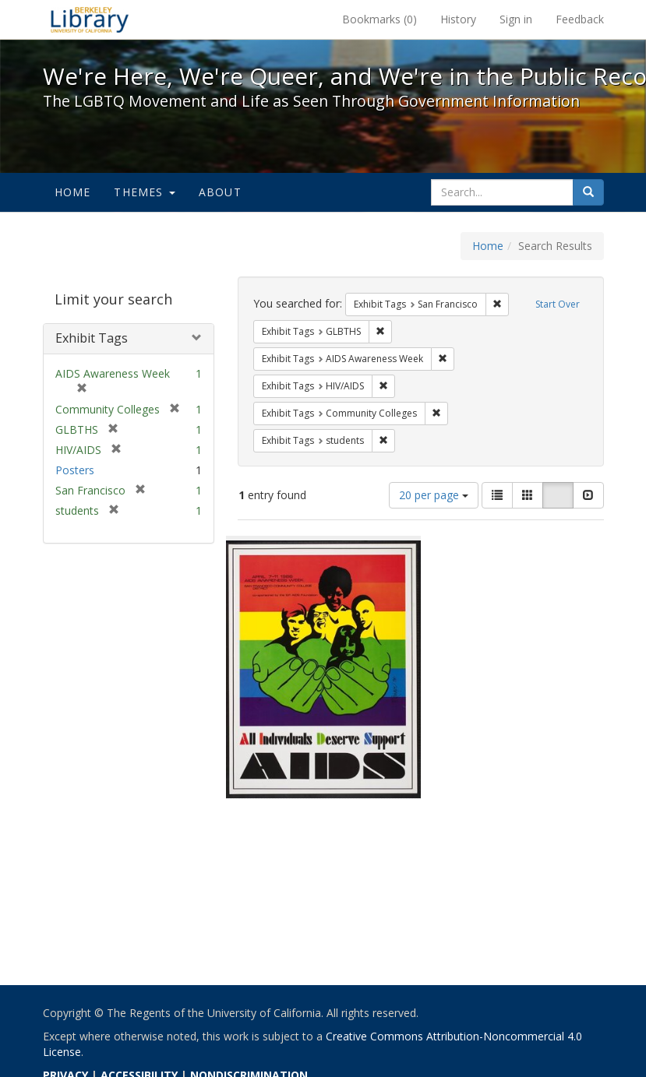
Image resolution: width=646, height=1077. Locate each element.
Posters (74, 470)
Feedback (580, 19)
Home (73, 192)
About (220, 192)
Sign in (516, 19)
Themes (144, 192)
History (458, 19)
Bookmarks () (379, 19)
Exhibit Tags (91, 338)
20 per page (433, 494)
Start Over (557, 304)
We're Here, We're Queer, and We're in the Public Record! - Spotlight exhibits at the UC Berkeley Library (89, 19)
